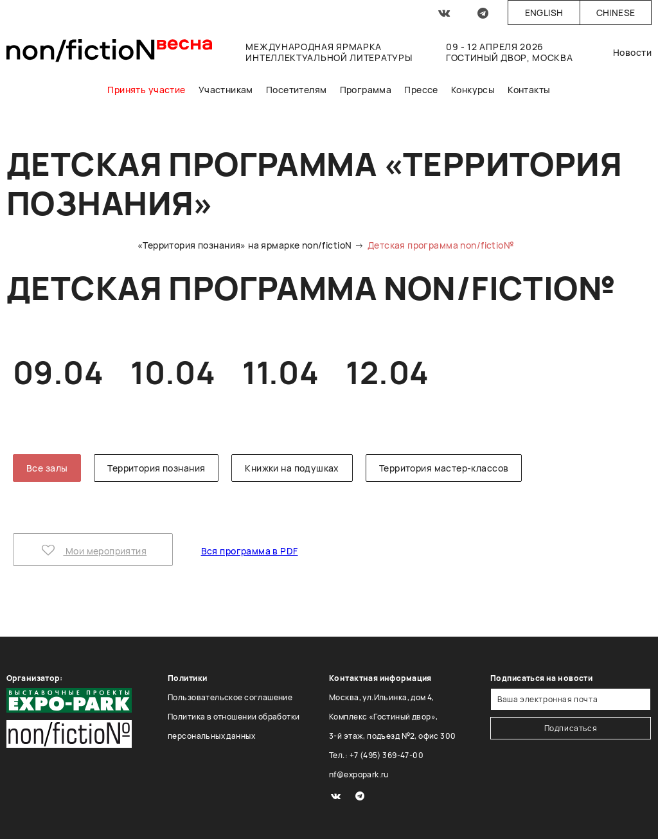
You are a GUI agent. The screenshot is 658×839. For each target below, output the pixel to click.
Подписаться (571, 728)
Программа (366, 90)
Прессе (421, 90)
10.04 (172, 372)
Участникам (226, 90)
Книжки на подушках (292, 468)
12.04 (387, 372)
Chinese (616, 12)
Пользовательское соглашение (230, 697)
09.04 (58, 372)
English (544, 12)
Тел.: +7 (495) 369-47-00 (376, 755)
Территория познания (156, 468)
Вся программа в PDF (249, 551)
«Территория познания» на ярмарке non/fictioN (244, 245)
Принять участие (146, 90)
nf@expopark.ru (359, 774)
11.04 (280, 372)
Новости (632, 52)
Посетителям (296, 90)
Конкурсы (473, 90)
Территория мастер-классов (444, 468)
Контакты (529, 90)
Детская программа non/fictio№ (441, 245)
